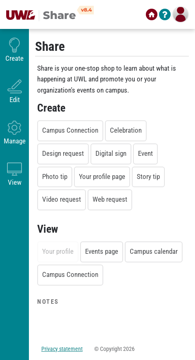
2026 (129, 349)
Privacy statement (62, 349)
